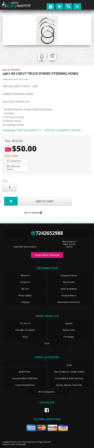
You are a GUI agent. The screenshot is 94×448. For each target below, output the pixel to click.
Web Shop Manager (18, 444)
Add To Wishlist (33, 212)
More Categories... (47, 391)
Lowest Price (14, 161)
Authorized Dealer (13, 168)
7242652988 (47, 233)
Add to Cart (29, 201)
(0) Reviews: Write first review (15, 79)
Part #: (6, 69)
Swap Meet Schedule (47, 255)
